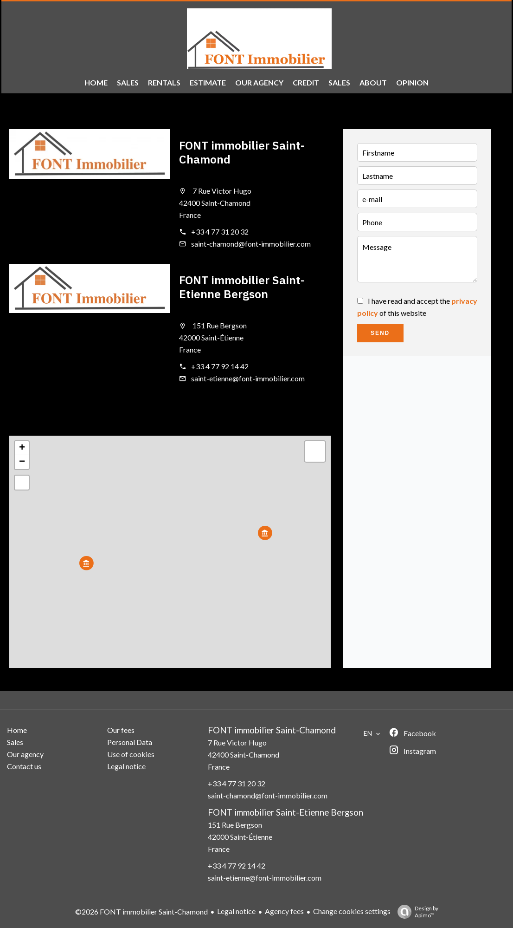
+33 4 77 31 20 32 (220, 231)
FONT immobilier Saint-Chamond (242, 152)
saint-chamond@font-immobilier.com (251, 243)
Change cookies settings (352, 911)
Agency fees (284, 911)
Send (380, 333)
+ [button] (22, 448)
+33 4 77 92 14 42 (220, 366)
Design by (415, 912)
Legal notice (236, 911)
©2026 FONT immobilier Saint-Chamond (141, 911)
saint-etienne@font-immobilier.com (248, 378)
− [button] (22, 462)
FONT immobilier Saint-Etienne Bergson (242, 286)
